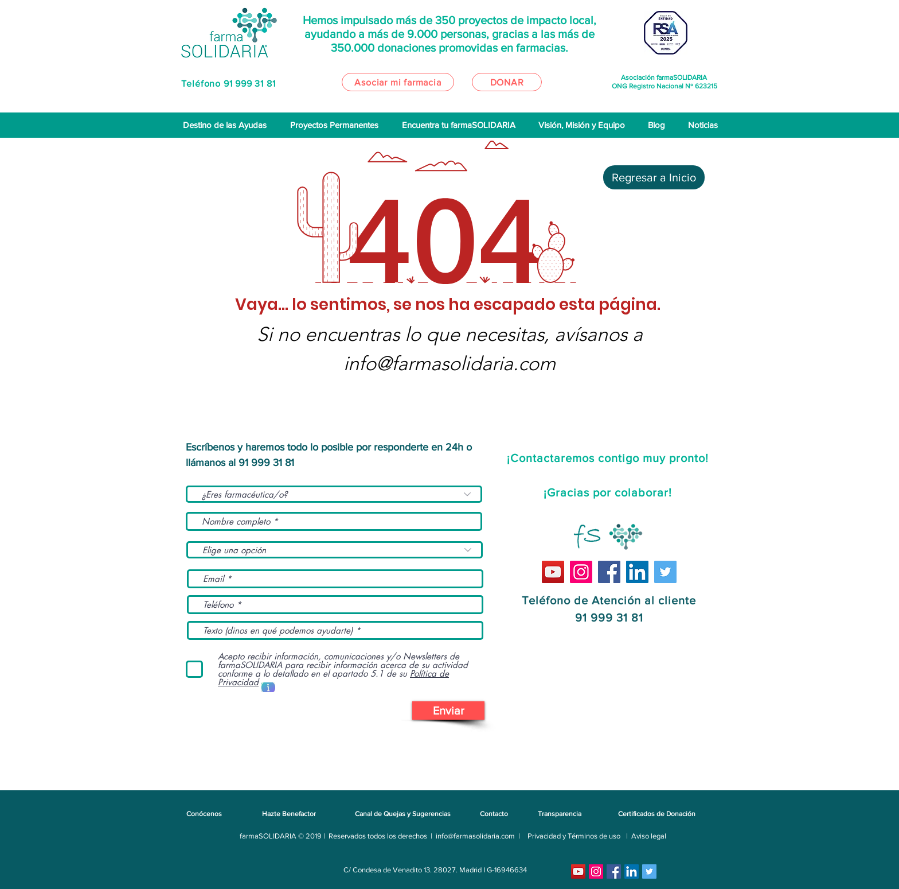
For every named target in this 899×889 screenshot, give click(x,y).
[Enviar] (448, 710)
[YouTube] (553, 572)
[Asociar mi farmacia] (398, 82)
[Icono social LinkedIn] (637, 572)
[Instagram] (581, 572)
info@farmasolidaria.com (449, 363)
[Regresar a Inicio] (654, 177)
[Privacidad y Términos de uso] (573, 836)
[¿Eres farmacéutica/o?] (334, 494)
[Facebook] (609, 572)
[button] (268, 687)
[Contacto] (494, 813)
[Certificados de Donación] (656, 813)
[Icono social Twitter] (665, 572)
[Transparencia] (559, 813)
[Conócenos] (204, 813)
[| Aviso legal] (646, 836)
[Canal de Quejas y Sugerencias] (403, 813)
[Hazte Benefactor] (288, 813)
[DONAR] (507, 82)
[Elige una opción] (334, 549)
